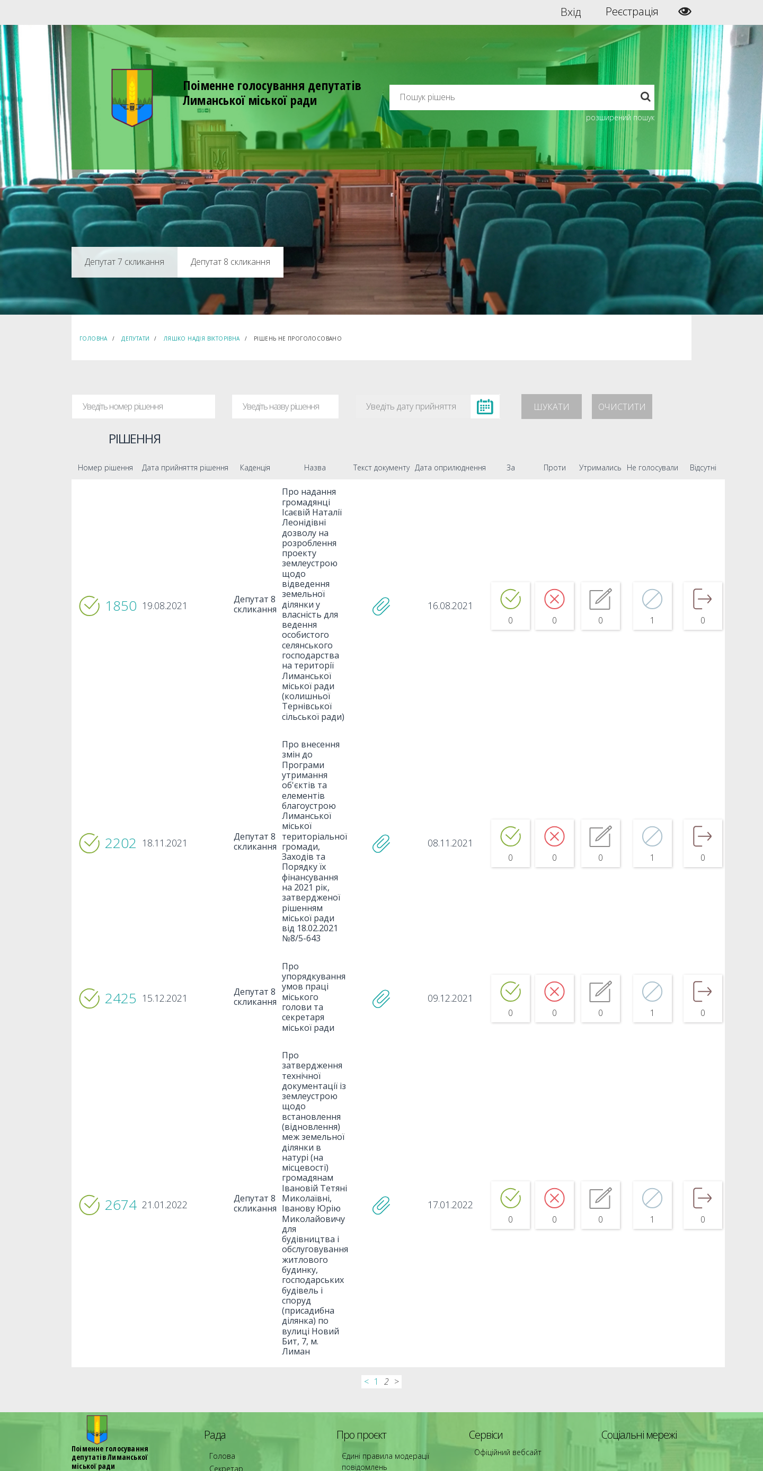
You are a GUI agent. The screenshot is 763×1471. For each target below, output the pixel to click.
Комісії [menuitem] (218, 1349)
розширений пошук (620, 117)
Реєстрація (632, 11)
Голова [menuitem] (219, 1320)
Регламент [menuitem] (225, 1378)
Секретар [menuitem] (223, 1330)
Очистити (622, 407)
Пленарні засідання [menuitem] (238, 1368)
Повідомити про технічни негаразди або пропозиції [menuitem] (396, 1354)
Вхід (571, 11)
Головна (93, 338)
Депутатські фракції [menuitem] (238, 1358)
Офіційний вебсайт (503, 1317)
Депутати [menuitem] (223, 1339)
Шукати (552, 407)
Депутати (135, 338)
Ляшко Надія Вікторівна (202, 338)
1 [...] (376, 1247)
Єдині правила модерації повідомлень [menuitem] (379, 1325)
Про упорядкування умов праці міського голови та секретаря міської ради (303, 930)
